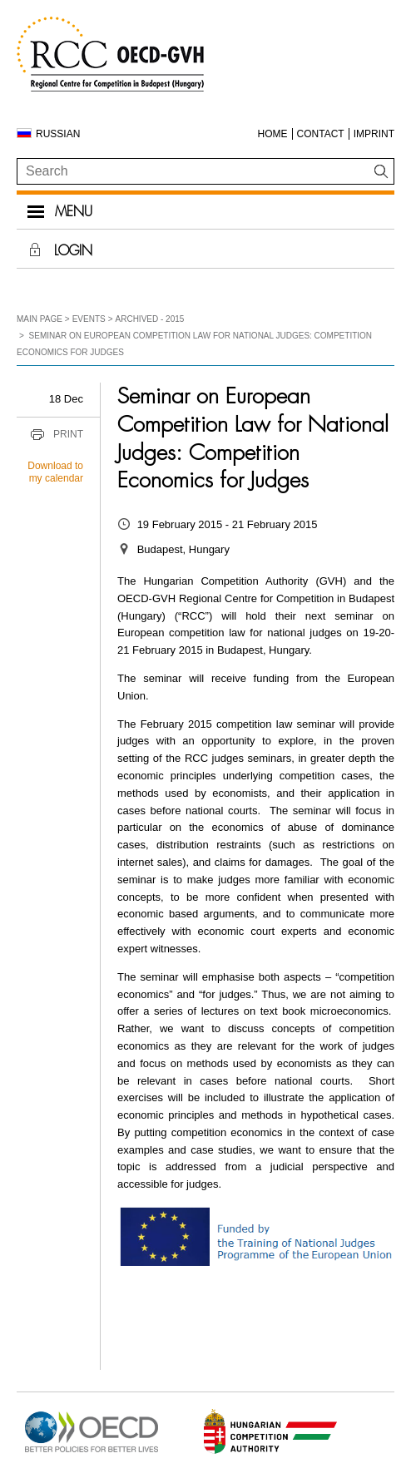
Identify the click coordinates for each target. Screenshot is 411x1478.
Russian (58, 134)
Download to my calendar (55, 472)
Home (273, 134)
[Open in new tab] (91, 1453)
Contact (320, 134)
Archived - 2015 (150, 319)
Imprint (374, 134)
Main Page (39, 319)
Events (89, 319)
